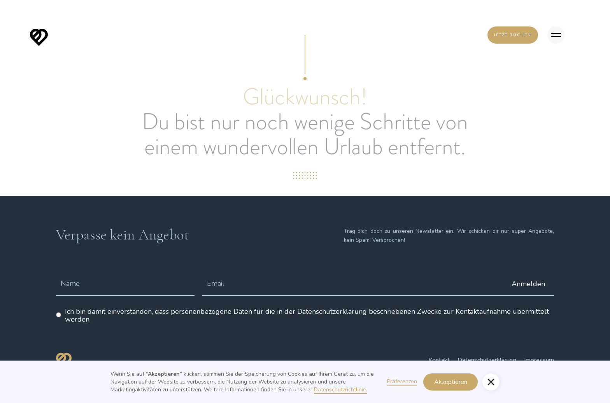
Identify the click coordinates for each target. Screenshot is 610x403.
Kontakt (439, 360)
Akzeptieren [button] (450, 382)
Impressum (539, 360)
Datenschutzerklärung (486, 360)
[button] (491, 382)
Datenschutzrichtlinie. (340, 389)
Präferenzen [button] (402, 381)
